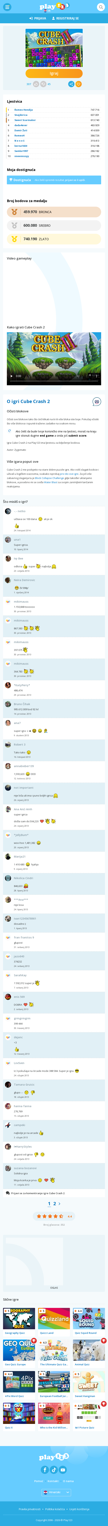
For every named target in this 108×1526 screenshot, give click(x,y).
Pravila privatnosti (30, 1509)
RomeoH (19, 135)
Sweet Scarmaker (25, 120)
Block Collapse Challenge (49, 478)
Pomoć (38, 1481)
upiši (82, 180)
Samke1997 (21, 151)
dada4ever (20, 125)
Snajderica (20, 115)
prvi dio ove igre (69, 474)
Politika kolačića (55, 1509)
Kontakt (53, 1481)
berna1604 (20, 146)
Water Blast (50, 482)
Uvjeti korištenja (79, 1509)
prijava (37, 18)
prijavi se (70, 180)
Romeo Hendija (23, 109)
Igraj (54, 73)
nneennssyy (21, 156)
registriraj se (65, 18)
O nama (68, 1481)
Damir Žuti (20, 130)
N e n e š (19, 140)
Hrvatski (52, 1492)
